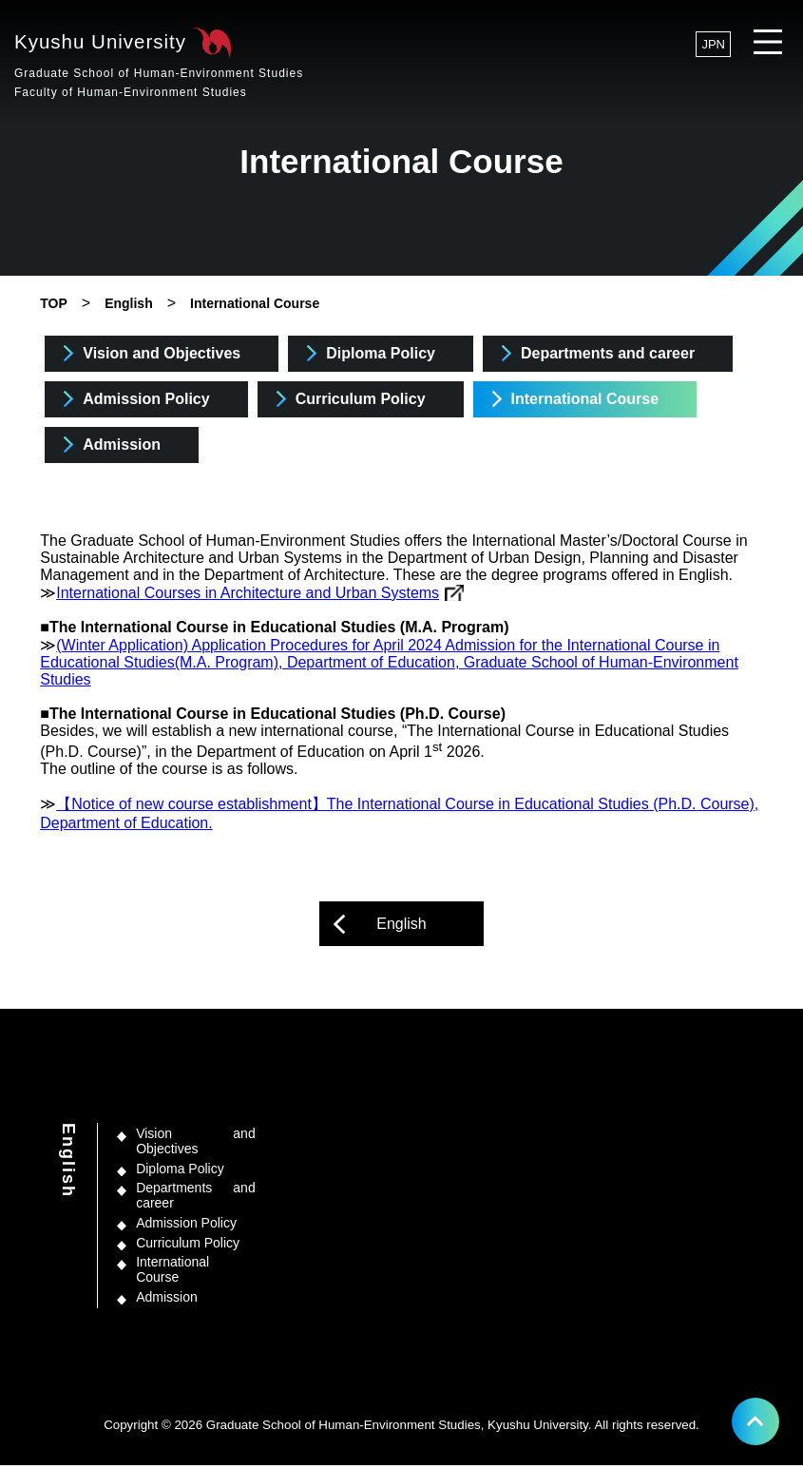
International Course (254, 303)
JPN (713, 44)
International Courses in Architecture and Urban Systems (247, 597)
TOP (53, 303)
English (129, 303)
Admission (122, 444)
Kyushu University (164, 66)
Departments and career (608, 353)
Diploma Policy (380, 353)
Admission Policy (146, 399)
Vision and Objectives (161, 353)
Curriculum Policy (361, 399)
